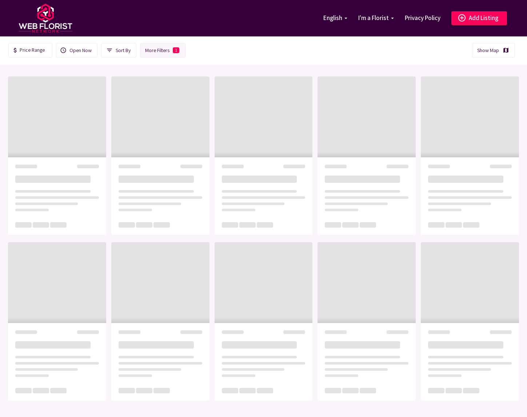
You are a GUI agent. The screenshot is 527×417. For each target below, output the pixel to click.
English (332, 18)
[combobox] (30, 50)
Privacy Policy (422, 18)
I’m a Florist (373, 18)
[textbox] (30, 50)
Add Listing (478, 18)
